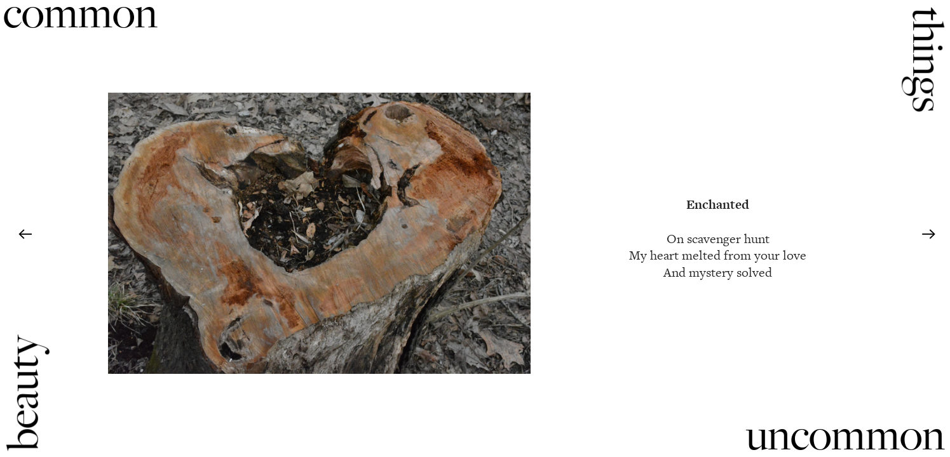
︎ (928, 234)
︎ (25, 234)
